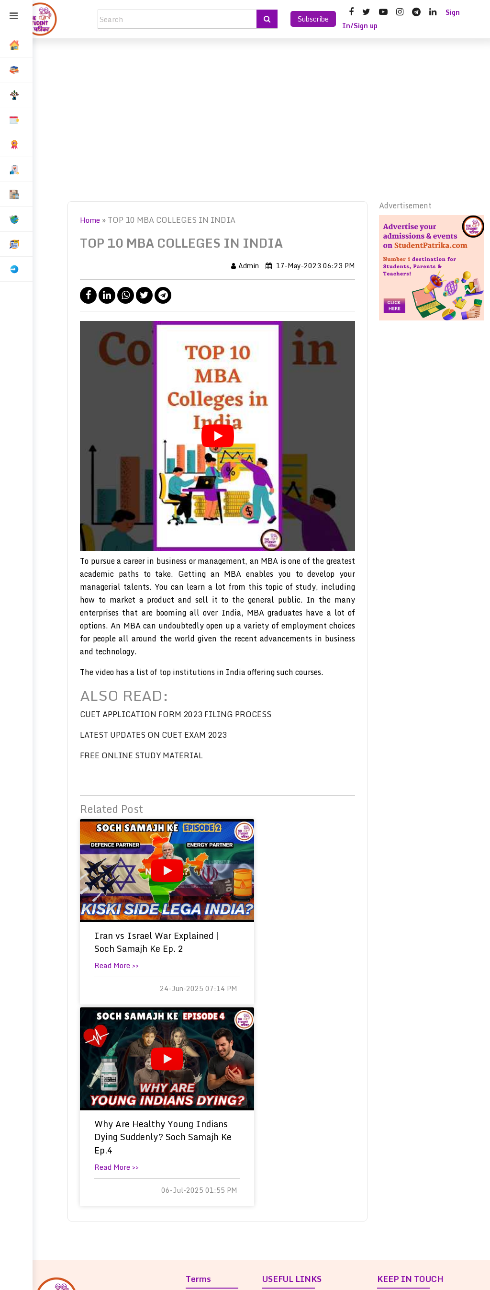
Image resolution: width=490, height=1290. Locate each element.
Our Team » (287, 1138)
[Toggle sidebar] (14, 16)
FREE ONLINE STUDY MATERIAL (150, 755)
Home (99, 220)
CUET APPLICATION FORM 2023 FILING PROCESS (184, 714)
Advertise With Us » (301, 1222)
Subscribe (313, 18)
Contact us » (289, 1156)
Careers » (283, 1173)
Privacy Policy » (218, 1120)
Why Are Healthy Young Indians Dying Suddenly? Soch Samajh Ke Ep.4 (292, 955)
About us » (285, 1120)
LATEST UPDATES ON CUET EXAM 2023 (162, 735)
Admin (247, 265)
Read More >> (125, 978)
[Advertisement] (261, 120)
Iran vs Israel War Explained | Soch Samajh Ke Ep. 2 (141, 948)
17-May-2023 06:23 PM (312, 265)
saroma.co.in (298, 1275)
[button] (16, 69)
